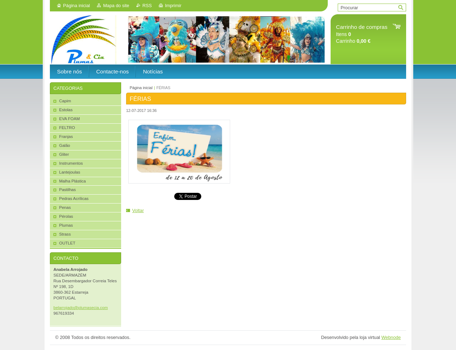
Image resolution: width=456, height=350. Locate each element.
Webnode (391, 337)
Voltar (138, 210)
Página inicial (76, 5)
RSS (147, 5)
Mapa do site (116, 5)
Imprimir (173, 5)
